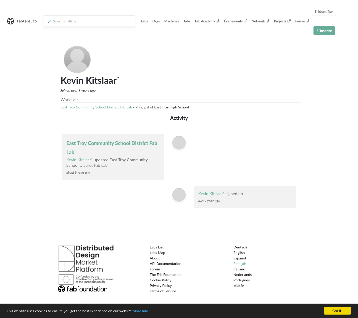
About (155, 258)
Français (239, 263)
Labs (144, 21)
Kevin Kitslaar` (79, 159)
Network (260, 21)
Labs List (157, 247)
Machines (171, 21)
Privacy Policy (161, 285)
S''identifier (324, 11)
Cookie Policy (160, 280)
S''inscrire (324, 30)
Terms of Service (163, 291)
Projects (282, 21)
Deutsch (240, 247)
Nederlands (242, 274)
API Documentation (166, 263)
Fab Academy (207, 21)
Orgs (156, 21)
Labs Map (157, 252)
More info (140, 311)
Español (239, 258)
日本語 (238, 285)
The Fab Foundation (166, 274)
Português (241, 280)
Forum (302, 21)
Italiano (239, 269)
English (239, 252)
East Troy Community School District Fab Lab (96, 107)
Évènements (235, 21)
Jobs (187, 21)
